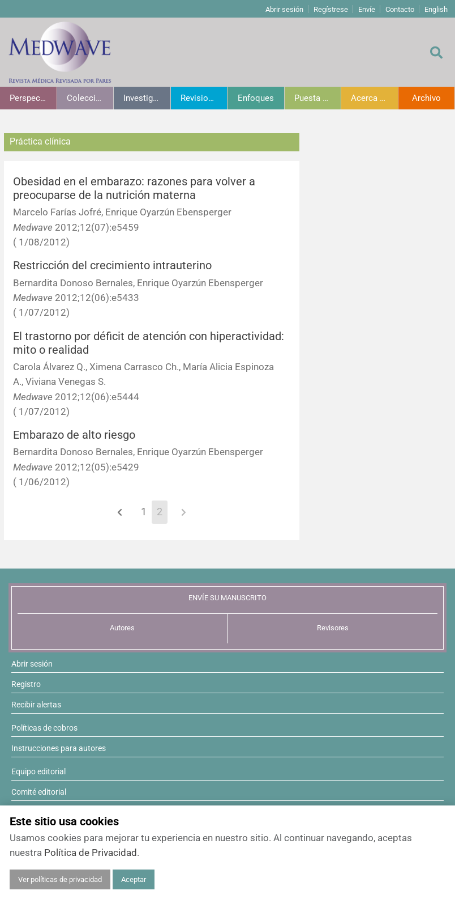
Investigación (146, 98)
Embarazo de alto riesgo (74, 435)
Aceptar (133, 879)
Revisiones (201, 98)
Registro (26, 684)
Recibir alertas (36, 704)
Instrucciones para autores (58, 748)
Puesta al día (317, 98)
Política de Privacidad (90, 852)
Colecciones (90, 98)
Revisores (333, 628)
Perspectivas (33, 98)
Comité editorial (38, 791)
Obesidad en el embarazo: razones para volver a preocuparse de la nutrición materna (134, 188)
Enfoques (256, 98)
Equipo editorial (38, 771)
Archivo (426, 98)
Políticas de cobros (44, 727)
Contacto (399, 9)
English (436, 9)
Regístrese (331, 9)
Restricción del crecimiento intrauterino (112, 265)
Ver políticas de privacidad (60, 879)
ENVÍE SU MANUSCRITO (227, 597)
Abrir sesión (284, 9)
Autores (122, 628)
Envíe (366, 9)
